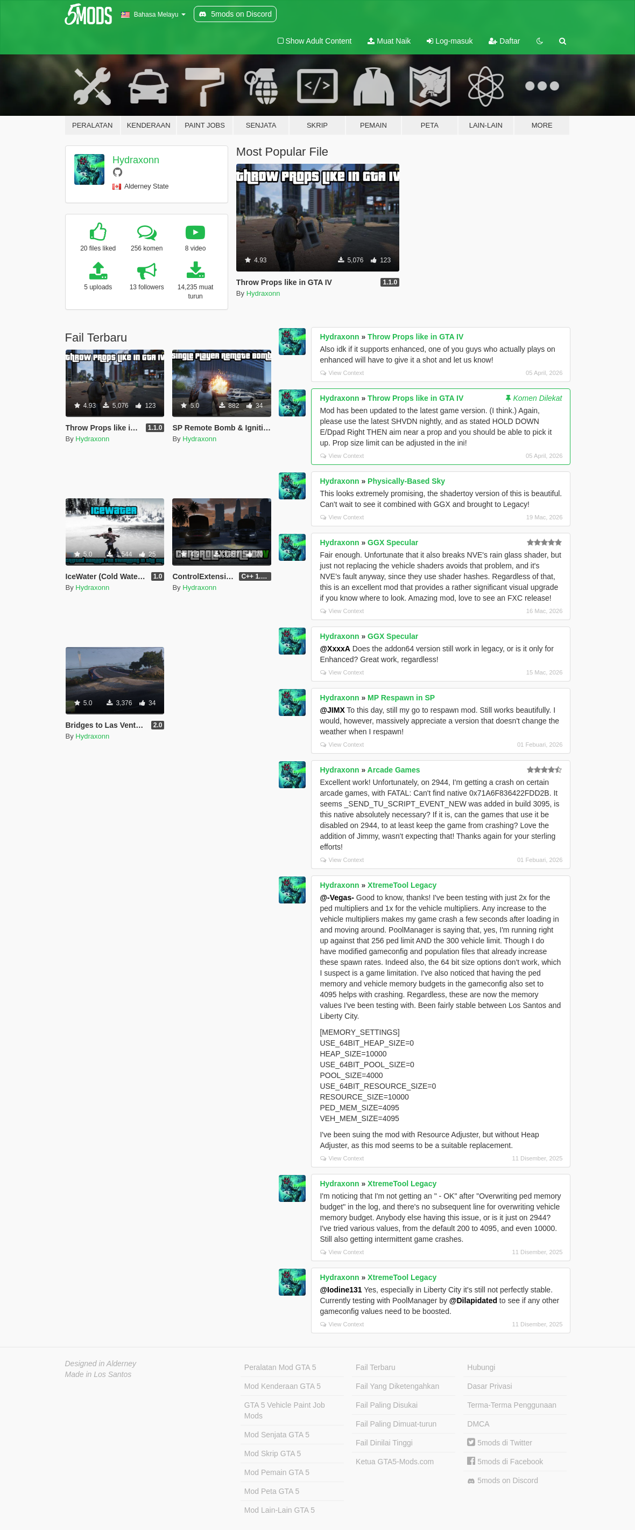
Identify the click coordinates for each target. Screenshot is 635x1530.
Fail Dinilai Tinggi (384, 1442)
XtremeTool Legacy (402, 885)
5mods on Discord (502, 1480)
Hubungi (481, 1367)
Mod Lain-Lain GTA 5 (279, 1510)
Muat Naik (389, 41)
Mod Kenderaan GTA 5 (282, 1386)
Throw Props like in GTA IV (415, 336)
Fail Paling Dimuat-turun (396, 1424)
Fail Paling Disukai (387, 1405)
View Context (342, 373)
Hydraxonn (135, 160)
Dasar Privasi (489, 1386)
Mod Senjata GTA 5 (276, 1434)
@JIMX (332, 710)
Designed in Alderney (101, 1363)
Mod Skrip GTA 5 (272, 1453)
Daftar (504, 41)
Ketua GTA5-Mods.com (395, 1461)
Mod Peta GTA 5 (271, 1491)
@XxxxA (335, 648)
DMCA (478, 1424)
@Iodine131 (341, 1289)
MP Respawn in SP (401, 697)
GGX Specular (393, 542)
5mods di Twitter (499, 1443)
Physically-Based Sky (406, 481)
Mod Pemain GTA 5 (276, 1472)
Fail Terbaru (376, 1367)
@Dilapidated (473, 1300)
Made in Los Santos (98, 1374)
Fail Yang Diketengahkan (397, 1386)
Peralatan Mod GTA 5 (280, 1367)
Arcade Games (394, 770)
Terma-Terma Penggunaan (511, 1405)
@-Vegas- (337, 897)
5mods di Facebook (505, 1461)
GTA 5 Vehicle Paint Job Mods (284, 1410)
